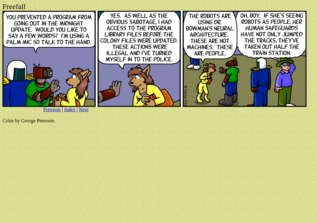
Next (84, 109)
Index (69, 109)
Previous (52, 109)
